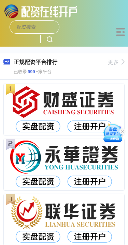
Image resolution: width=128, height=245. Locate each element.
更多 (116, 62)
